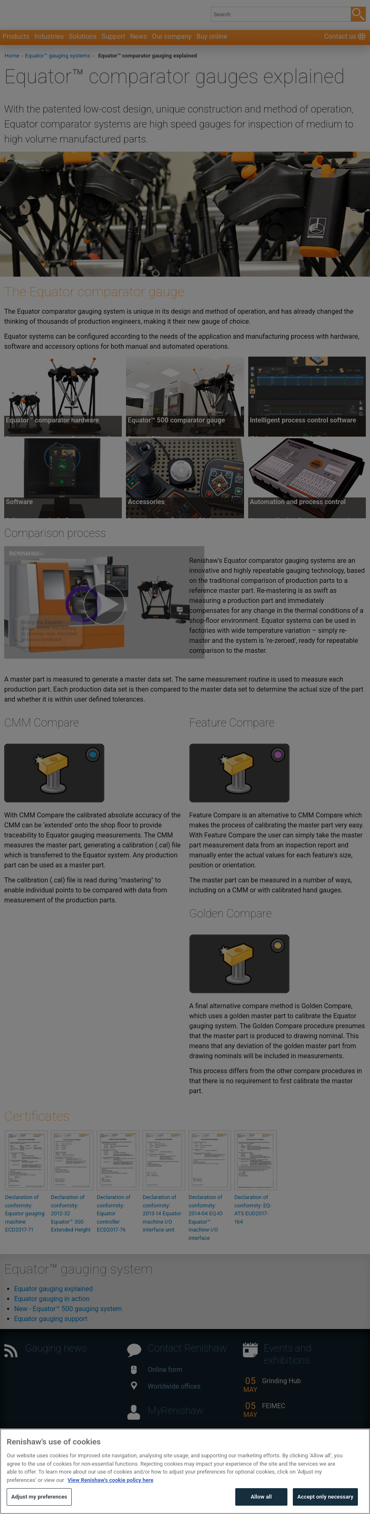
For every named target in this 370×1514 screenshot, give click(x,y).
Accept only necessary (325, 1497)
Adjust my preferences (39, 1497)
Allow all (261, 1497)
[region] (185, 1471)
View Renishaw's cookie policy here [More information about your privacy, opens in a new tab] (111, 1480)
